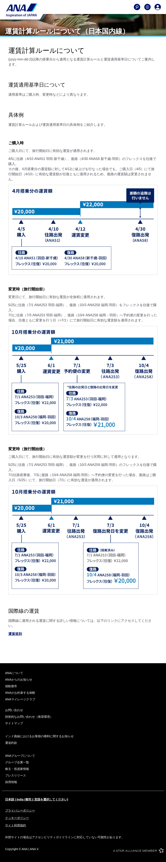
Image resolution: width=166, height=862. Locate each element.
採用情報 (11, 782)
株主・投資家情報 (17, 769)
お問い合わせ (14, 710)
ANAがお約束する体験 (20, 692)
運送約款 (11, 742)
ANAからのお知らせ (18, 679)
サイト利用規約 (15, 825)
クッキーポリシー (17, 818)
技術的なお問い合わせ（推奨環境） (29, 716)
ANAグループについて (20, 755)
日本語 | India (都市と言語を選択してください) (36, 799)
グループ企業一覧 (17, 762)
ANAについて (14, 673)
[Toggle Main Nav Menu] (147, 7)
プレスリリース (15, 775)
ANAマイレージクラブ (20, 699)
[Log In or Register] (157, 7)
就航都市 (11, 686)
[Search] (137, 7)
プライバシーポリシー (20, 810)
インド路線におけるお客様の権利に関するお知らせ (39, 736)
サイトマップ (14, 723)
